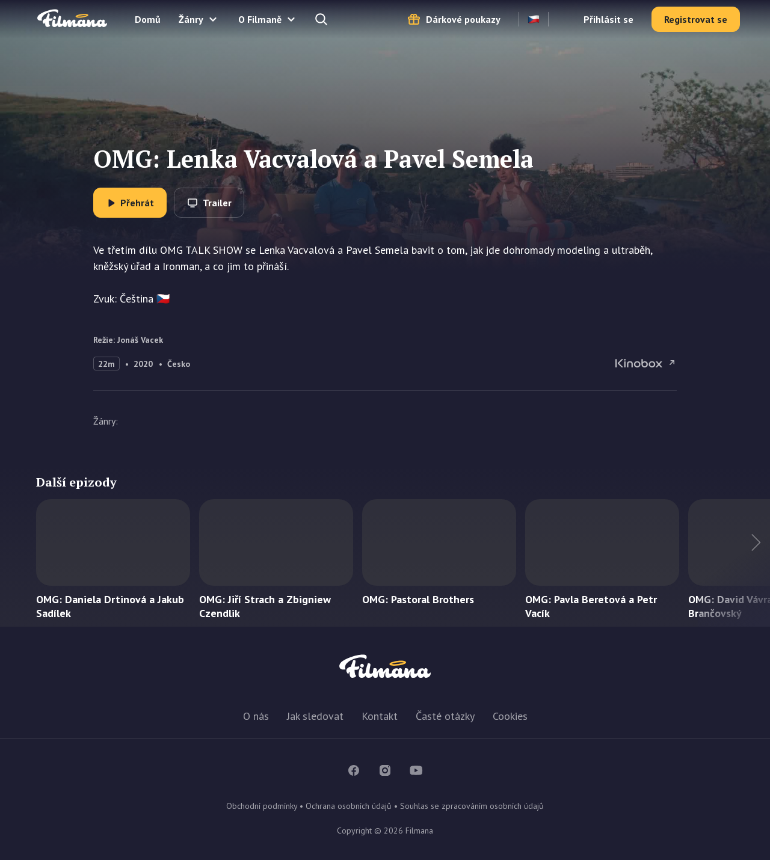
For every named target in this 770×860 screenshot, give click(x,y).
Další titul (734, 563)
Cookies (510, 716)
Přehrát (137, 203)
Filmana (72, 19)
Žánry (191, 19)
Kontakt (380, 716)
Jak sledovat (315, 716)
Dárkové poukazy (463, 19)
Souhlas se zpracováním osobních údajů (472, 805)
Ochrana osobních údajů (349, 805)
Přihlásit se (608, 19)
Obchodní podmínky (261, 805)
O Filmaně (260, 19)
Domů (148, 19)
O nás (256, 716)
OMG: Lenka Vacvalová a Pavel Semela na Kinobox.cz (646, 363)
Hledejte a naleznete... (322, 19)
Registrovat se (695, 19)
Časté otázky (445, 716)
